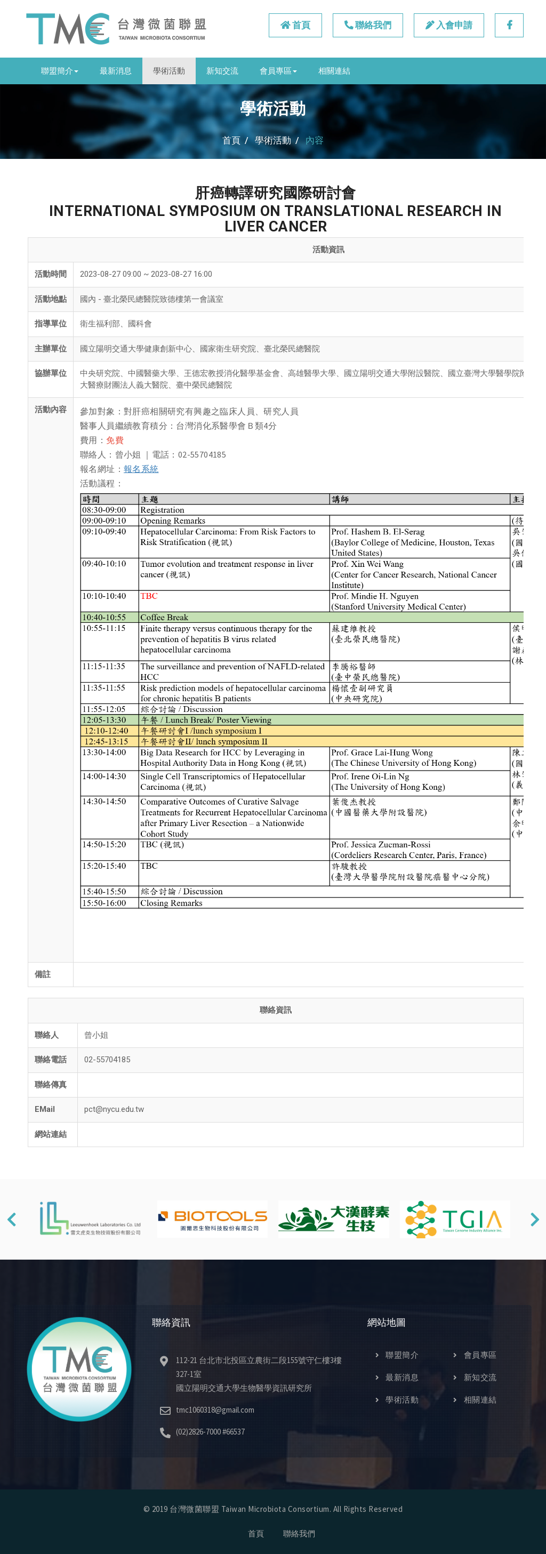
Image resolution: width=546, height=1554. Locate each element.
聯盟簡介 (397, 1355)
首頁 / (235, 140)
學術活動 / (277, 140)
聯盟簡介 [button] (59, 71)
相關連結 (334, 71)
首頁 (291, 25)
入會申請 (446, 25)
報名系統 (141, 468)
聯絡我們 (364, 25)
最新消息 (116, 71)
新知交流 (222, 71)
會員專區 (475, 1355)
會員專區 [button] (278, 71)
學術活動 (169, 71)
